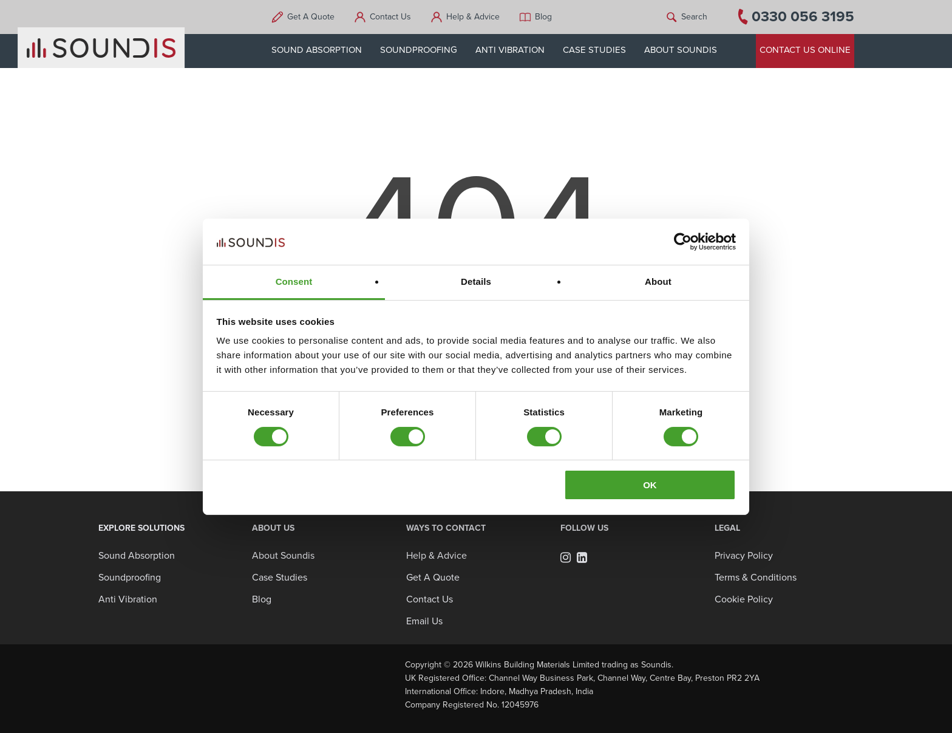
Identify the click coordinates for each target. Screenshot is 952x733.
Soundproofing (129, 577)
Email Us (424, 621)
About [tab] (658, 281)
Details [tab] (476, 281)
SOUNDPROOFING (426, 49)
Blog (551, 17)
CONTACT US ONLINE (805, 49)
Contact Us (398, 17)
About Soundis (283, 556)
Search (694, 17)
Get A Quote (318, 17)
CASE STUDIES (602, 49)
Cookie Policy (744, 599)
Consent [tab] (294, 281)
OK (650, 485)
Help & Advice (481, 17)
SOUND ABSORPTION (324, 49)
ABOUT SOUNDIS (688, 49)
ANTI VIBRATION (517, 49)
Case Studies (279, 577)
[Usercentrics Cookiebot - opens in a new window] (683, 242)
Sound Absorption (136, 556)
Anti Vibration (127, 599)
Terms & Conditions (756, 577)
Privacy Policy (744, 556)
